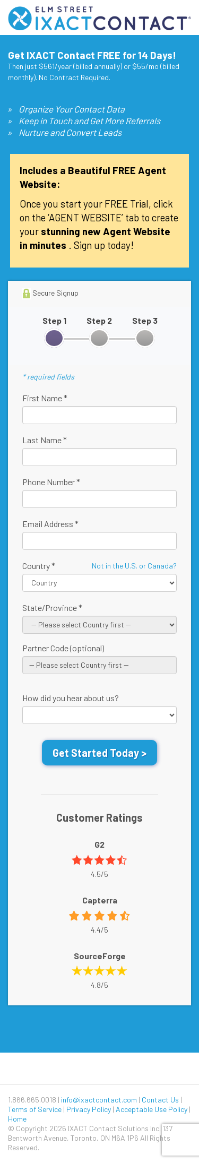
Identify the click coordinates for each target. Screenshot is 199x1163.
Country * (38, 566)
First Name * (44, 398)
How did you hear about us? (70, 698)
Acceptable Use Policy (151, 1109)
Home (17, 1118)
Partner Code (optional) (63, 648)
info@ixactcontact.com (99, 1099)
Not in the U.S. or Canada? (134, 565)
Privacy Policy (88, 1109)
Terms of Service (35, 1109)
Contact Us (160, 1099)
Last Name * (44, 440)
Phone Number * (51, 482)
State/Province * (52, 607)
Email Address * (50, 524)
